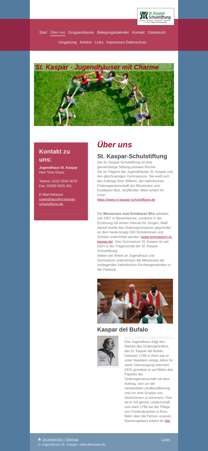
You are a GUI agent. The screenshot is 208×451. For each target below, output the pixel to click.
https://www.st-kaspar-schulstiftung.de (126, 200)
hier (167, 421)
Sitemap (72, 440)
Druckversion (51, 440)
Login (165, 440)
